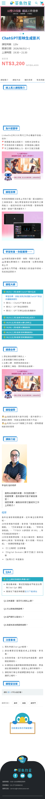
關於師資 (28, 80)
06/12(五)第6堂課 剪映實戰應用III (19, 337)
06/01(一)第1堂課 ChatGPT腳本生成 (21, 291)
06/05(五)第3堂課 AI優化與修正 (18, 322)
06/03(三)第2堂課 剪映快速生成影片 (20, 317)
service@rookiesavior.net (19, 788)
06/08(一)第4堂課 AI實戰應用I (18, 327)
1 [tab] (20, 33)
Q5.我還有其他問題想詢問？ (16, 624)
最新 (15, 703)
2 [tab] (23, 33)
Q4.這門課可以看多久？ (14, 616)
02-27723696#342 (16, 785)
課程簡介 (4, 80)
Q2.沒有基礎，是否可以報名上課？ (19, 600)
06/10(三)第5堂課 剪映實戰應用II (19, 332)
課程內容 (16, 80)
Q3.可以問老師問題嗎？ (14, 608)
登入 (9, 692)
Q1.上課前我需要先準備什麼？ (18, 579)
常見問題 (40, 80)
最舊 (24, 703)
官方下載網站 (31, 591)
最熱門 (33, 703)
